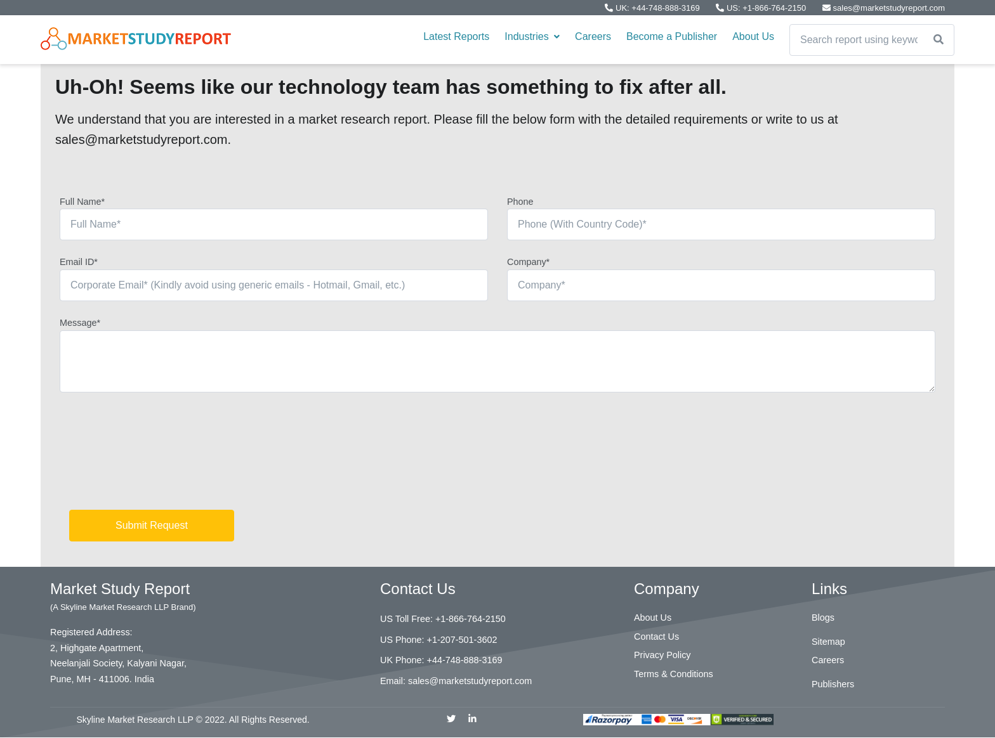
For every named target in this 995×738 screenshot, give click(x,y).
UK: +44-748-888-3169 (653, 8)
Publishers (833, 684)
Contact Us (656, 636)
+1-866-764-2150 (470, 619)
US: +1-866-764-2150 (762, 8)
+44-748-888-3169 (465, 660)
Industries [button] (532, 36)
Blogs (823, 617)
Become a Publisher (671, 36)
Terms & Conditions (673, 674)
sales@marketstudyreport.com (883, 8)
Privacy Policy (662, 655)
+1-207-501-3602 (462, 640)
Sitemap (828, 642)
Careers (593, 36)
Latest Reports (456, 36)
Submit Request (151, 525)
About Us (753, 36)
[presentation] (156, 456)
